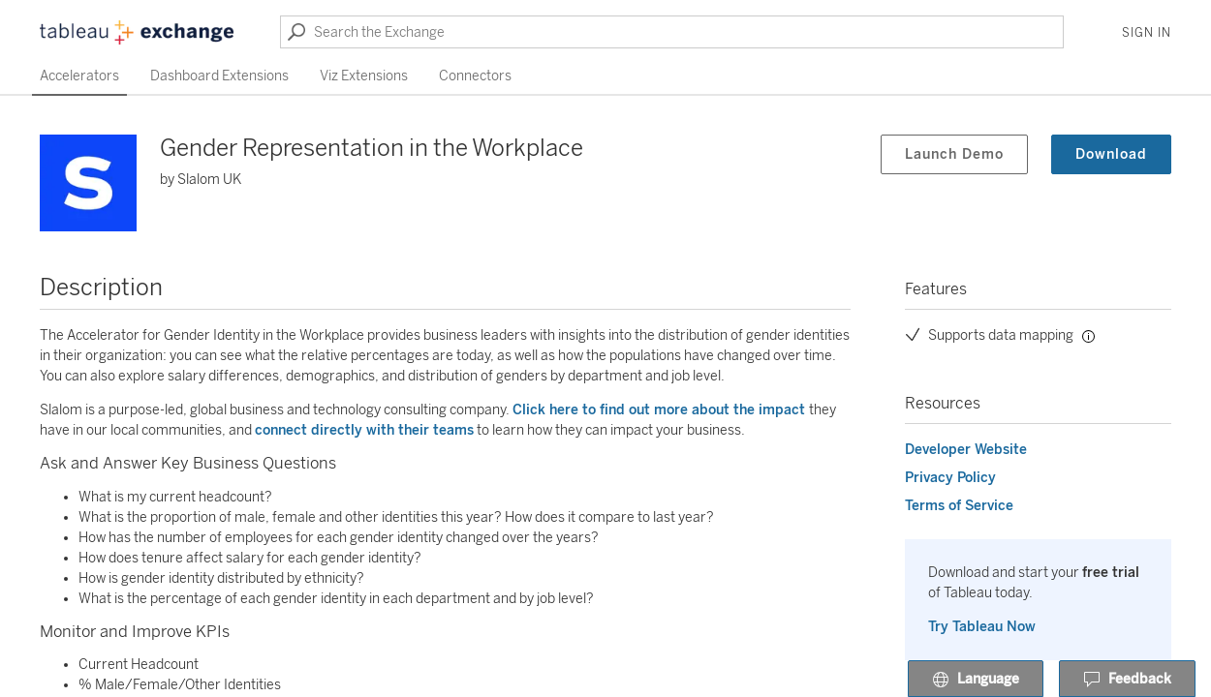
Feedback (1127, 679)
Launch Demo (954, 154)
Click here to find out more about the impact (660, 410)
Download (1111, 154)
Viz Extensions (364, 76)
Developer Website (966, 449)
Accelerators (79, 76)
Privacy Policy (950, 478)
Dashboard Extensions (219, 76)
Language (975, 679)
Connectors (475, 76)
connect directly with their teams (364, 430)
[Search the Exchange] (672, 31)
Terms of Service (959, 506)
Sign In (1146, 33)
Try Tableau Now (982, 627)
